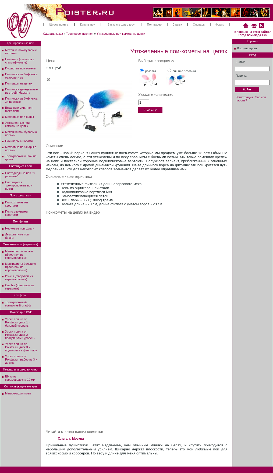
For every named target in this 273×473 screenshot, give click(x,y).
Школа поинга (59, 24)
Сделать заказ (53, 33)
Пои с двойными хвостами (16, 213)
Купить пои (87, 24)
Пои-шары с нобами (19, 141)
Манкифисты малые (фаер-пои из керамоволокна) (19, 254)
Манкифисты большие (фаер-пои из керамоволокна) (20, 267)
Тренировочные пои (80, 33)
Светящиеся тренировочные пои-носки (19, 185)
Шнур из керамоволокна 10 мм (20, 378)
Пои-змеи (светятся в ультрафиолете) (19, 61)
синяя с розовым (184, 71)
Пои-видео (154, 24)
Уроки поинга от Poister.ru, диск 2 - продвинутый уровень (20, 335)
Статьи (177, 24)
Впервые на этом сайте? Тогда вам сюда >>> (253, 33)
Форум (219, 24)
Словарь (199, 24)
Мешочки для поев (18, 393)
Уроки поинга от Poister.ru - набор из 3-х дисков (21, 359)
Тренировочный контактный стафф (18, 304)
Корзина (252, 41)
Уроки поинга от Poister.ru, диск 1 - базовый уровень (17, 322)
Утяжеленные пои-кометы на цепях (121, 33)
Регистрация (244, 97)
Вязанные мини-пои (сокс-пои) (18, 109)
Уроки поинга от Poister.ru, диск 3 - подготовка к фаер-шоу (21, 347)
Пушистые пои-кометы (20, 68)
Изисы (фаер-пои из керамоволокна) (19, 277)
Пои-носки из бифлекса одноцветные (21, 76)
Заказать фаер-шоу (121, 24)
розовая (150, 71)
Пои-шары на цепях (18, 83)
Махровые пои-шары (19, 116)
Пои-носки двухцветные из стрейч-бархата (21, 91)
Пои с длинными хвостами (16, 204)
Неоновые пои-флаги (19, 228)
